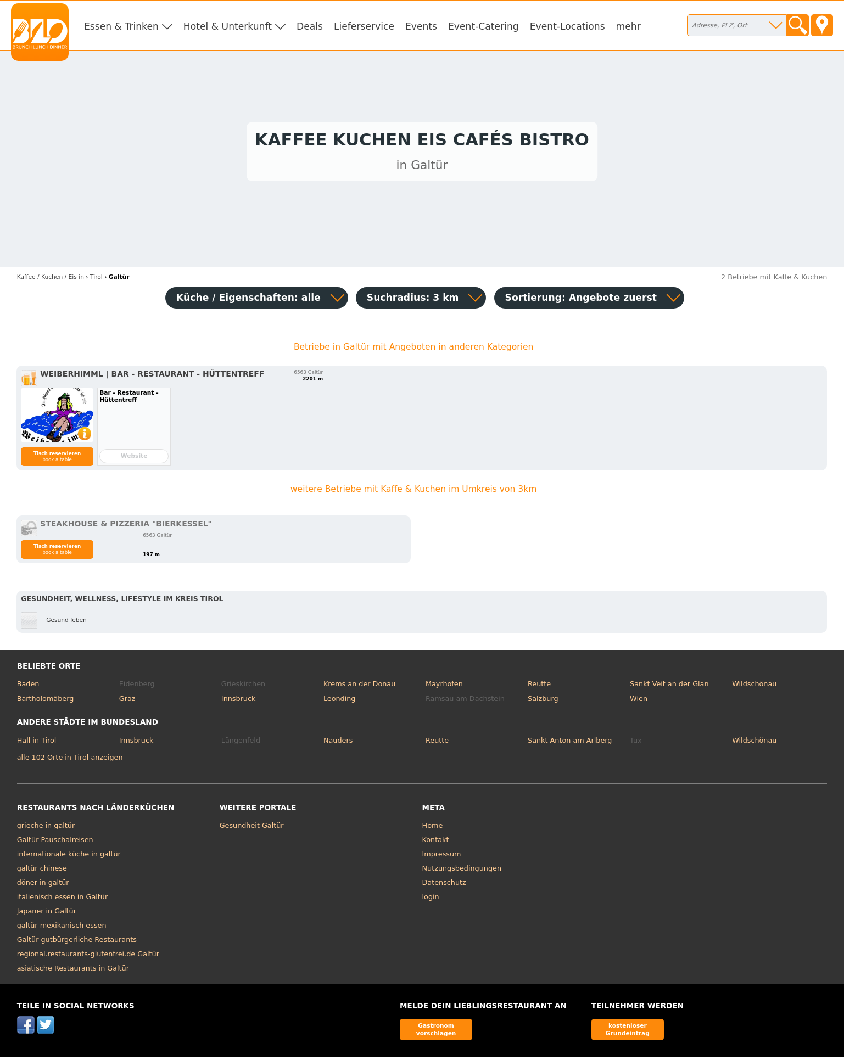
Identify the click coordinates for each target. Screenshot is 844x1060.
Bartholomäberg (45, 702)
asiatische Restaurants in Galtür (73, 971)
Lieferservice (364, 26)
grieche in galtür (46, 829)
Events (421, 26)
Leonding (339, 702)
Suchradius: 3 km (413, 300)
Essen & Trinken (121, 26)
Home (432, 829)
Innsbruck (238, 702)
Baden (28, 686)
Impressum (441, 857)
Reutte (539, 686)
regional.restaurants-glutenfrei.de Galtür (88, 957)
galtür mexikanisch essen (62, 928)
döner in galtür (43, 886)
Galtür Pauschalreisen (55, 843)
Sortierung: (581, 300)
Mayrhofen (444, 686)
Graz (127, 702)
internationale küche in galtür (69, 857)
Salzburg (543, 702)
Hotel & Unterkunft (227, 26)
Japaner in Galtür (46, 914)
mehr (628, 26)
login (430, 900)
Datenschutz (444, 886)
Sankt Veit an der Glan (669, 686)
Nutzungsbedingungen (462, 871)
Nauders (338, 743)
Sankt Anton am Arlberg (570, 743)
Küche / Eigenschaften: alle (248, 300)
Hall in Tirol (37, 743)
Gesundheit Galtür (252, 829)
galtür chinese (42, 871)
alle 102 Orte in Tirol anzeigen (70, 760)
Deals (310, 26)
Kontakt (435, 843)
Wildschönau (754, 686)
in (50, 279)
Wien (638, 702)
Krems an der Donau (359, 686)
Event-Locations (567, 26)
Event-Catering (483, 26)
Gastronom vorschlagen (436, 1032)
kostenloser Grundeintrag (628, 1032)
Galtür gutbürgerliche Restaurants (77, 943)
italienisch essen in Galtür (62, 900)
